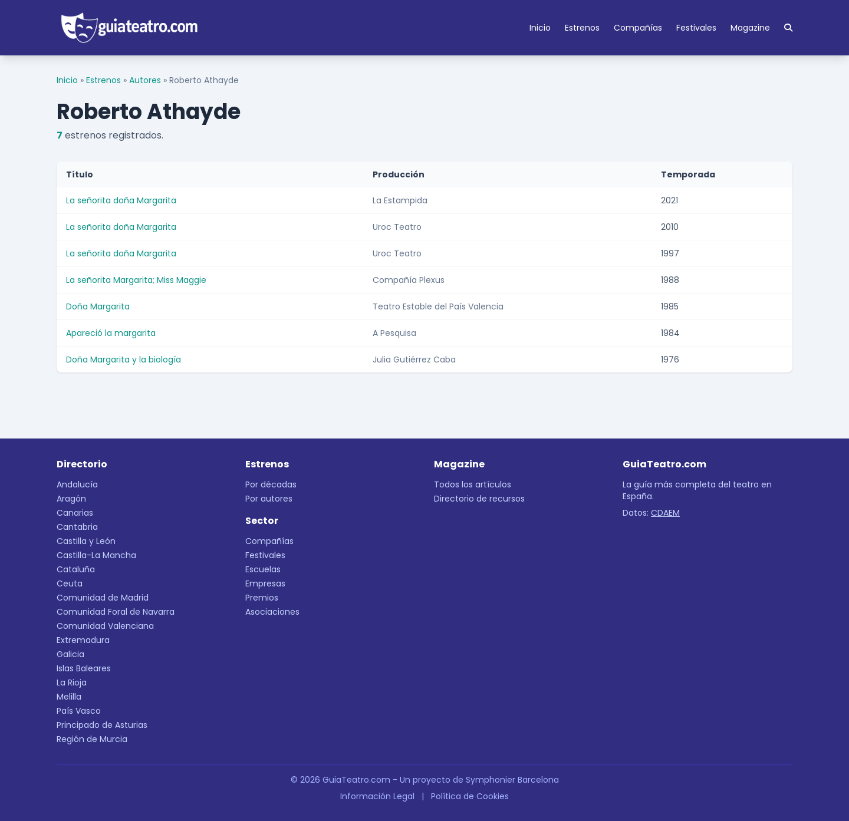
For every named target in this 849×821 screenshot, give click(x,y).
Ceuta (70, 583)
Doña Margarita (98, 306)
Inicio (540, 28)
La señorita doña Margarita (121, 200)
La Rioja (72, 682)
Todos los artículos (472, 484)
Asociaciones (272, 612)
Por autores (268, 499)
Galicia (70, 654)
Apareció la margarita (111, 333)
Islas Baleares (84, 668)
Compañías (638, 28)
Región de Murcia (92, 739)
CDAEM (665, 513)
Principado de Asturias (102, 725)
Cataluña (76, 569)
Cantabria (77, 527)
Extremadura (83, 640)
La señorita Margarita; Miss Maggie (136, 280)
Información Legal (377, 796)
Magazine (750, 28)
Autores (145, 80)
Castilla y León (86, 541)
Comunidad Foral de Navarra (116, 612)
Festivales (696, 28)
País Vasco (79, 711)
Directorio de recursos (479, 499)
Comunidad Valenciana (105, 626)
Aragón (71, 499)
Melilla (69, 697)
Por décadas (271, 484)
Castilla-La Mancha (96, 555)
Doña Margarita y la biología (123, 359)
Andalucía (77, 484)
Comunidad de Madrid (103, 598)
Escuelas (263, 569)
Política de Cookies (470, 796)
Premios (261, 598)
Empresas (265, 583)
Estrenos (582, 28)
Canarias (75, 513)
